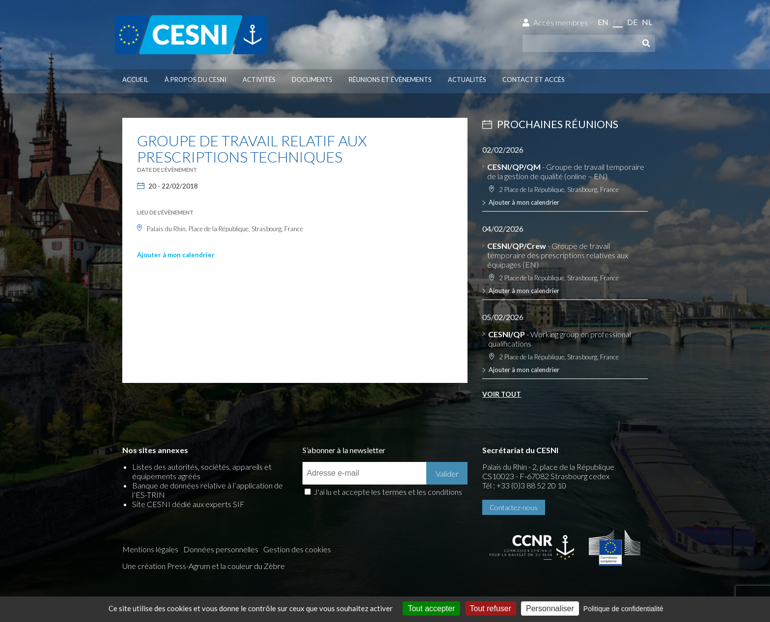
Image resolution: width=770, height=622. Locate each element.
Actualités (467, 79)
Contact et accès (533, 79)
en (603, 22)
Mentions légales (150, 549)
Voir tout (501, 394)
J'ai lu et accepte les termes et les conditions (388, 491)
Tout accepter (431, 608)
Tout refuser (490, 608)
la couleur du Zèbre (252, 565)
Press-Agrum (188, 565)
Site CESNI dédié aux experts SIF (188, 504)
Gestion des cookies (297, 549)
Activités (259, 79)
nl (647, 22)
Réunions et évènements (390, 79)
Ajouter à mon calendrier (176, 255)
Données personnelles (220, 549)
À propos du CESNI (195, 79)
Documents (312, 79)
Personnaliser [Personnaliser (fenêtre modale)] (550, 608)
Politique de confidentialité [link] (623, 609)
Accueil (135, 79)
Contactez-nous (514, 507)
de (632, 22)
